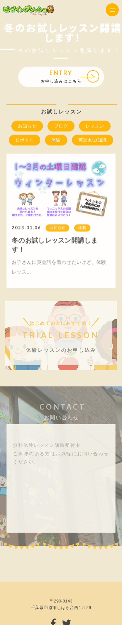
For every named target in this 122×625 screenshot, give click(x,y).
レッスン (95, 126)
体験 (56, 140)
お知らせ (27, 126)
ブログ (61, 126)
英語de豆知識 (92, 140)
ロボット (24, 140)
